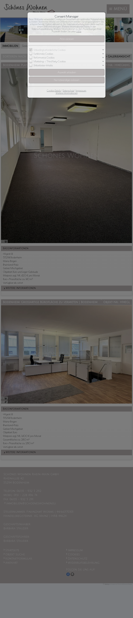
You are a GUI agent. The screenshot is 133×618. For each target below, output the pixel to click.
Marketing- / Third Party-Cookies (50, 61)
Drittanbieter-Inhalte (43, 65)
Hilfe (78, 31)
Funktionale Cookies (43, 53)
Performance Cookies (44, 57)
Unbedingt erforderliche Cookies (50, 50)
